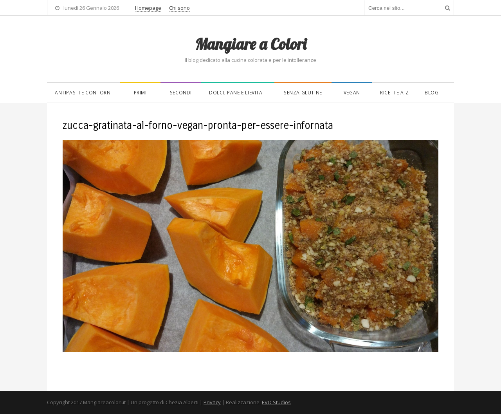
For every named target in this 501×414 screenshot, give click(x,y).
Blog (431, 92)
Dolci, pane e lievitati (238, 92)
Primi (140, 92)
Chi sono (179, 7)
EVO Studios (276, 402)
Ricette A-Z (394, 92)
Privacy (212, 402)
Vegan (352, 92)
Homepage (148, 7)
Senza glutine (303, 92)
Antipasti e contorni (83, 92)
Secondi (181, 92)
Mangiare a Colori (250, 44)
